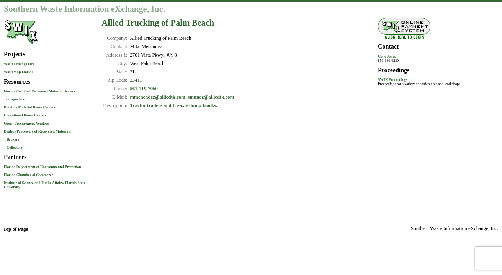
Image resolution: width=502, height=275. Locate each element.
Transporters (14, 99)
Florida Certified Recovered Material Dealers (39, 91)
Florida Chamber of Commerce (28, 175)
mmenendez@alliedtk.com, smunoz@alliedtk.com (182, 97)
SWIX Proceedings (392, 80)
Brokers (13, 139)
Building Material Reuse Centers (30, 107)
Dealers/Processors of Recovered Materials (37, 131)
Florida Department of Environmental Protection (42, 167)
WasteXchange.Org (19, 64)
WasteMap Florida (18, 72)
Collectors (15, 147)
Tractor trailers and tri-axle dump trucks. (173, 105)
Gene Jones (387, 56)
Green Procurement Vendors (26, 123)
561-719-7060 (144, 88)
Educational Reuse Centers (25, 115)
